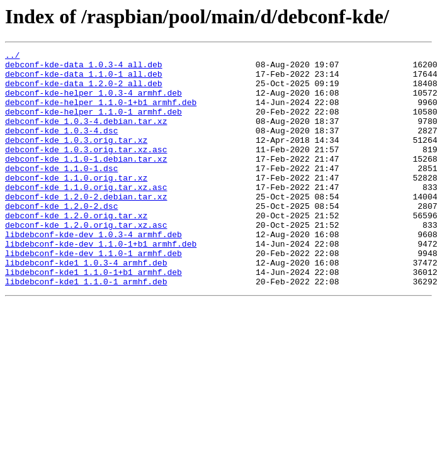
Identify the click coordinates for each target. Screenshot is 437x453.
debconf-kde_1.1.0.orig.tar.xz (76, 204)
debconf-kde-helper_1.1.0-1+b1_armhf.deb (100, 113)
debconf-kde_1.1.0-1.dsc (61, 192)
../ (12, 56)
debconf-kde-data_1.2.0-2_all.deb (83, 90)
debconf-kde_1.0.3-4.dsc (61, 147)
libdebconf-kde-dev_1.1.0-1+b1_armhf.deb (100, 283)
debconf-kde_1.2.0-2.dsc (61, 237)
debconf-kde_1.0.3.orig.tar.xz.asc (86, 170)
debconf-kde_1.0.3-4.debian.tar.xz (86, 136)
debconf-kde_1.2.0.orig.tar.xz (76, 249)
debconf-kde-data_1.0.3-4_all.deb (83, 68)
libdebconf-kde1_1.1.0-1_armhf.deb (86, 328)
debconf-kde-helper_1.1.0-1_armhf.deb (93, 124)
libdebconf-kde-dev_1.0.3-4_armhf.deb (93, 271)
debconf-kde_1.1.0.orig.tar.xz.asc (86, 215)
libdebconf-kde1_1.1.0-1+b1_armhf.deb (93, 317)
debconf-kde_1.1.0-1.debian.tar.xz (86, 181)
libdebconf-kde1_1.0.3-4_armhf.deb (86, 305)
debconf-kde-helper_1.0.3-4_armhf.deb (93, 102)
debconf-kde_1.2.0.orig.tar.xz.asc (86, 260)
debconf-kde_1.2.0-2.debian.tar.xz (86, 226)
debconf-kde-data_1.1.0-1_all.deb (83, 79)
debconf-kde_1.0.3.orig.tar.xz (76, 158)
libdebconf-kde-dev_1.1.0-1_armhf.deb (93, 294)
